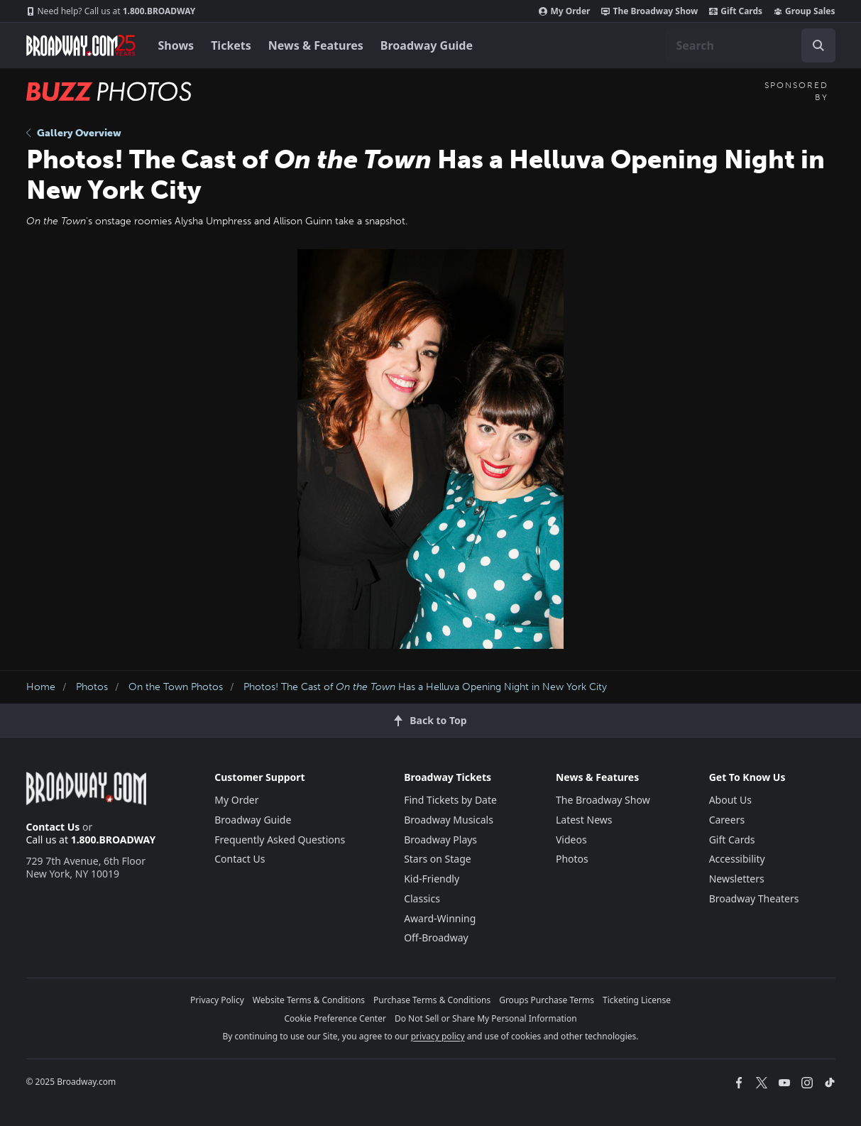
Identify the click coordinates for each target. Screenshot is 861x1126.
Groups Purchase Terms (546, 1000)
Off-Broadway (436, 937)
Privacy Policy (217, 1000)
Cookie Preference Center (335, 1018)
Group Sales (804, 11)
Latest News (584, 819)
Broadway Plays (440, 839)
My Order (564, 11)
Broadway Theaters (754, 898)
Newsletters (736, 878)
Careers (727, 819)
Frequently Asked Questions (279, 839)
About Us (730, 800)
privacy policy (438, 1036)
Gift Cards (735, 11)
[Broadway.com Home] (81, 45)
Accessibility (737, 858)
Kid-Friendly (431, 878)
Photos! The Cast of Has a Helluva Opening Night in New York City (425, 687)
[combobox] (750, 45)
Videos (571, 839)
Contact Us (53, 826)
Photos (92, 687)
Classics (422, 898)
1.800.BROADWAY (111, 11)
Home (40, 687)
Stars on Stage (437, 858)
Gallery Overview (73, 133)
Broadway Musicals (448, 819)
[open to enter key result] (818, 45)
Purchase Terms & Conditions (431, 1000)
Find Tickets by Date (450, 800)
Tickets (231, 45)
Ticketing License (637, 1000)
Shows (176, 45)
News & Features (315, 45)
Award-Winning (440, 918)
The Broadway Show (649, 11)
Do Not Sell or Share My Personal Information (486, 1018)
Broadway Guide (426, 45)
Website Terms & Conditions (309, 1000)
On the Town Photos (175, 687)
